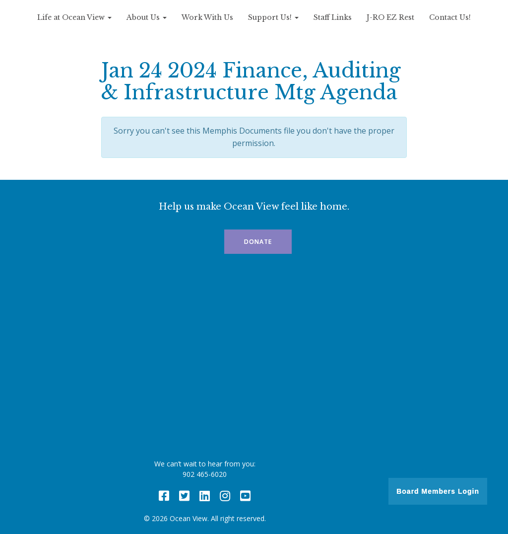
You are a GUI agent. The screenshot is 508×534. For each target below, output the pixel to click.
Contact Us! (450, 17)
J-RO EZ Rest (390, 17)
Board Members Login (437, 491)
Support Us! (273, 17)
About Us (147, 17)
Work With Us (207, 17)
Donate (258, 241)
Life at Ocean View (74, 17)
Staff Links (333, 17)
